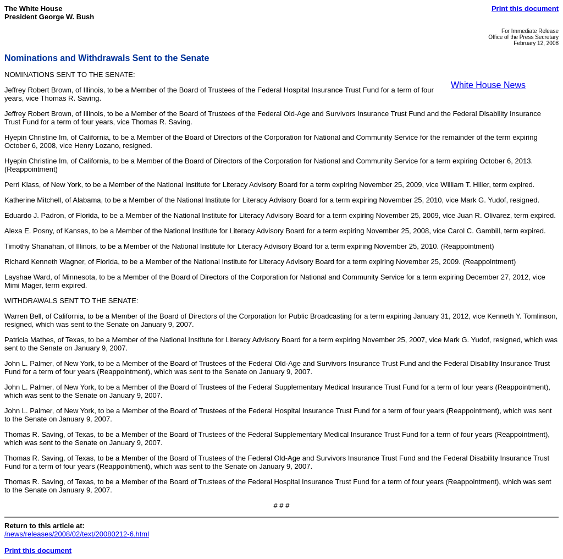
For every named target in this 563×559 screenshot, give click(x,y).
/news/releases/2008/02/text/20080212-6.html (76, 534)
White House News (488, 85)
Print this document (525, 8)
